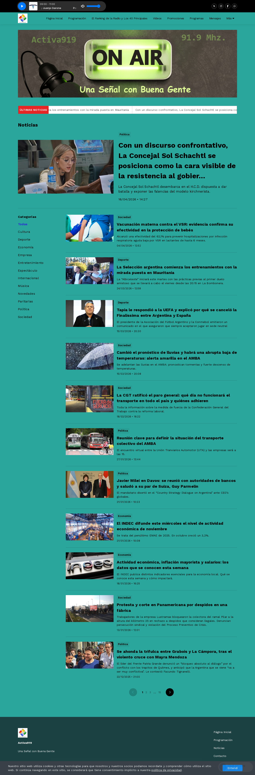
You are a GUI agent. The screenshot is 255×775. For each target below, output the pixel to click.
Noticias (219, 748)
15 (159, 692)
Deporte (24, 239)
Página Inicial (54, 18)
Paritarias (25, 301)
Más (230, 18)
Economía (26, 247)
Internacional (28, 278)
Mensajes (215, 18)
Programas (196, 18)
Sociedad (25, 317)
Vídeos (157, 18)
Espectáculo (27, 270)
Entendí (233, 768)
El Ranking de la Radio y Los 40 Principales (119, 18)
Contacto (220, 755)
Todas (22, 224)
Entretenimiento (30, 263)
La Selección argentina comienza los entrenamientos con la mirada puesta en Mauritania (70, 109)
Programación (77, 18)
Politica (23, 309)
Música (23, 286)
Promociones (175, 18)
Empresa (25, 255)
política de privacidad (166, 770)
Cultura (24, 232)
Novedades (26, 293)
